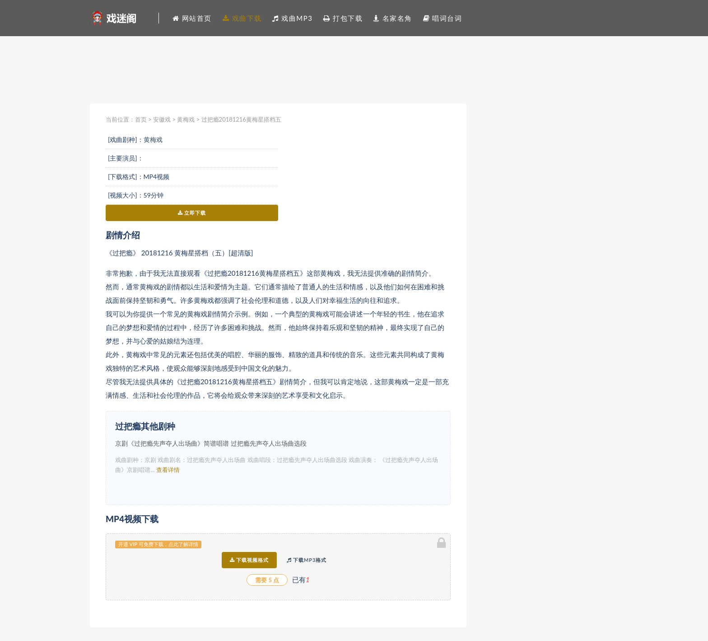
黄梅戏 (186, 119)
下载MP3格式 (306, 560)
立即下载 (192, 213)
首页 (141, 119)
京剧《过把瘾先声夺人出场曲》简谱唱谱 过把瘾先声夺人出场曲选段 (211, 443)
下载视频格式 (249, 560)
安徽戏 (162, 119)
